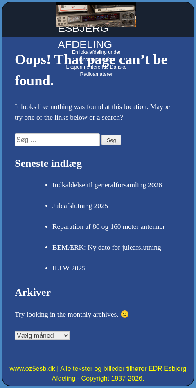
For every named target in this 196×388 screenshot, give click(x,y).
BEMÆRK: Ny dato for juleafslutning (106, 247)
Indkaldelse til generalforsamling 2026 (107, 185)
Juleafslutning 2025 (80, 206)
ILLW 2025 (69, 268)
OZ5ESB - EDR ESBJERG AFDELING (95, 28)
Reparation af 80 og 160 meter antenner (108, 227)
